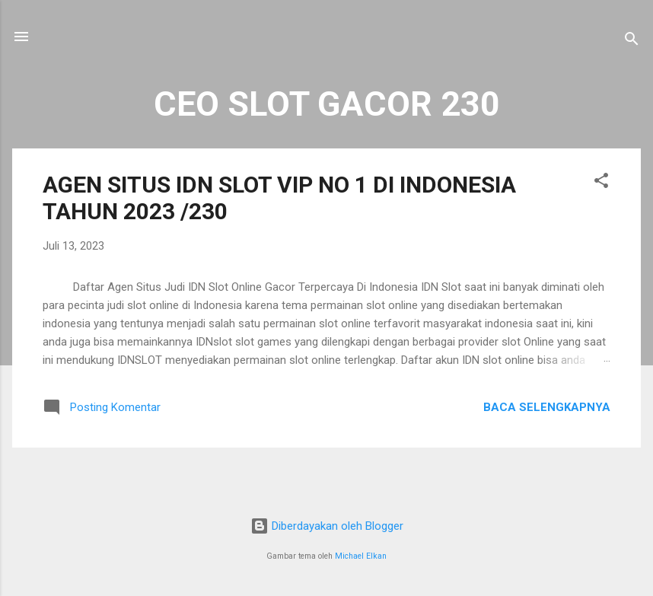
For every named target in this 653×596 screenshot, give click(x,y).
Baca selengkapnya (546, 407)
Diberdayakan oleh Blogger (326, 526)
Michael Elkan (361, 556)
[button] (601, 183)
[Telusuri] (632, 41)
